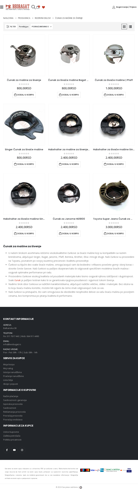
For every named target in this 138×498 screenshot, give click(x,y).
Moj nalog (8, 368)
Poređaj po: (24, 26)
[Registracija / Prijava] (124, 7)
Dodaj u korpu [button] (25, 94)
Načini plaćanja (10, 396)
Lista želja (8, 380)
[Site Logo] (17, 7)
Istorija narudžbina (12, 372)
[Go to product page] (24, 55)
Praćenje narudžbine (13, 376)
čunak (17, 280)
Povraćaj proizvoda (12, 415)
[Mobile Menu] (2, 7)
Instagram (22, 450)
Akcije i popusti (10, 383)
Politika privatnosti (12, 439)
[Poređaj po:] (41, 27)
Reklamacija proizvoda (14, 411)
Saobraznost (9, 407)
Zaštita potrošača (11, 435)
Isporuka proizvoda (13, 404)
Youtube (14, 450)
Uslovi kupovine (11, 431)
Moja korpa (8, 364)
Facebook (7, 450)
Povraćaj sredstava (12, 419)
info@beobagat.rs (12, 344)
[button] (33, 7)
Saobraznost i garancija (15, 400)
